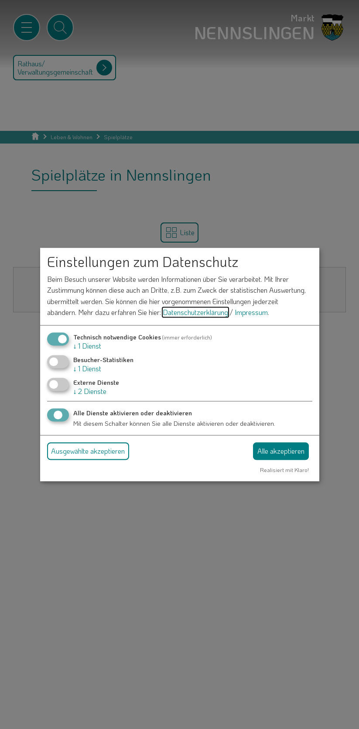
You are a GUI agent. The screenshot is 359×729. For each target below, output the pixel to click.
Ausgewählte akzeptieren (88, 450)
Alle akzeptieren (280, 450)
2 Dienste (89, 391)
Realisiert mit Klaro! (284, 469)
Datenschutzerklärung (195, 312)
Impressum (251, 312)
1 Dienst (87, 345)
